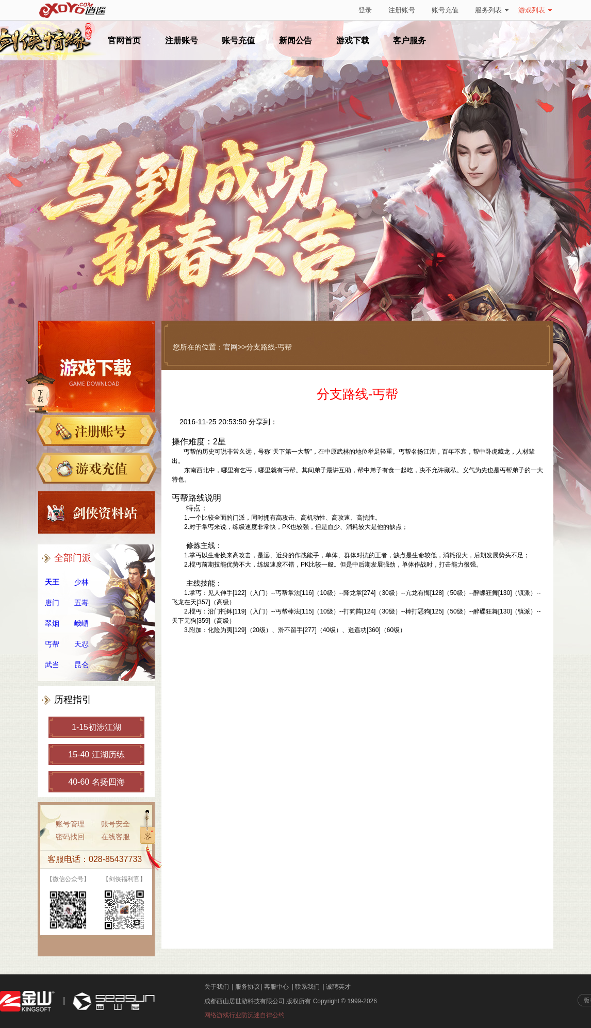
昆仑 (81, 664)
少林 (81, 582)
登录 (365, 10)
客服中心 (276, 986)
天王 (52, 582)
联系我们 (307, 986)
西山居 (112, 1001)
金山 (27, 1001)
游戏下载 (352, 40)
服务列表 (491, 10)
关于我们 (216, 986)
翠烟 (52, 623)
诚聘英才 (338, 986)
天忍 (81, 644)
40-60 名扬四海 (96, 781)
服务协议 (247, 986)
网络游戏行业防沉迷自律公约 (244, 1015)
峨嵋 (81, 623)
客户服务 (409, 40)
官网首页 (124, 40)
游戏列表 (535, 10)
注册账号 (401, 10)
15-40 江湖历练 (96, 754)
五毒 (81, 603)
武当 (52, 664)
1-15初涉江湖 (96, 727)
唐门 (52, 603)
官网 (230, 347)
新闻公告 (295, 40)
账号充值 (445, 10)
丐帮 (52, 644)
